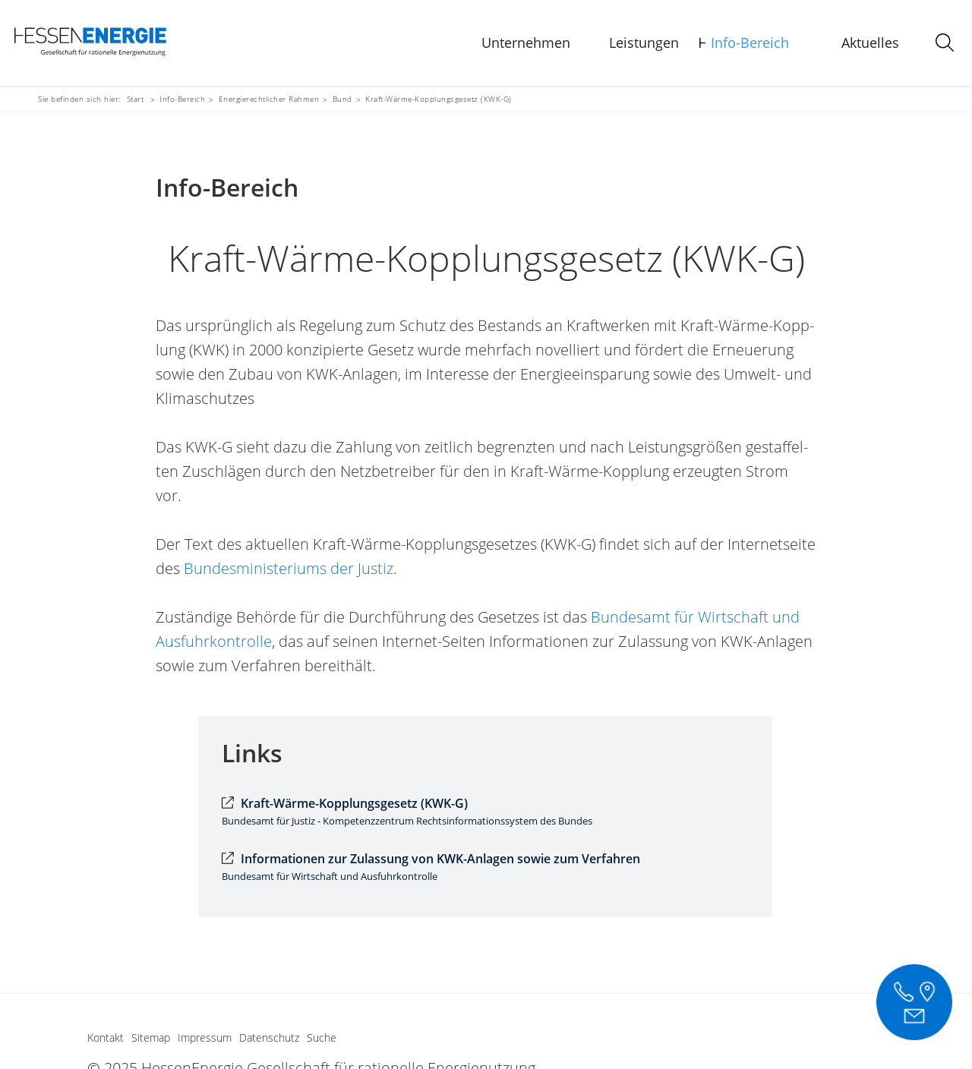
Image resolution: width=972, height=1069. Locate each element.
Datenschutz (269, 1037)
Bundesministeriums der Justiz (288, 568)
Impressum (205, 1037)
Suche (321, 1037)
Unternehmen (525, 42)
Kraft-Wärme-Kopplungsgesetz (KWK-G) (354, 803)
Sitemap (150, 1037)
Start (135, 98)
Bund (342, 98)
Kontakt (105, 1037)
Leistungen (644, 42)
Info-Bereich (750, 42)
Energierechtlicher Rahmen (269, 98)
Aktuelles (870, 42)
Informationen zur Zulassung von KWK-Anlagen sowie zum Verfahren (440, 859)
